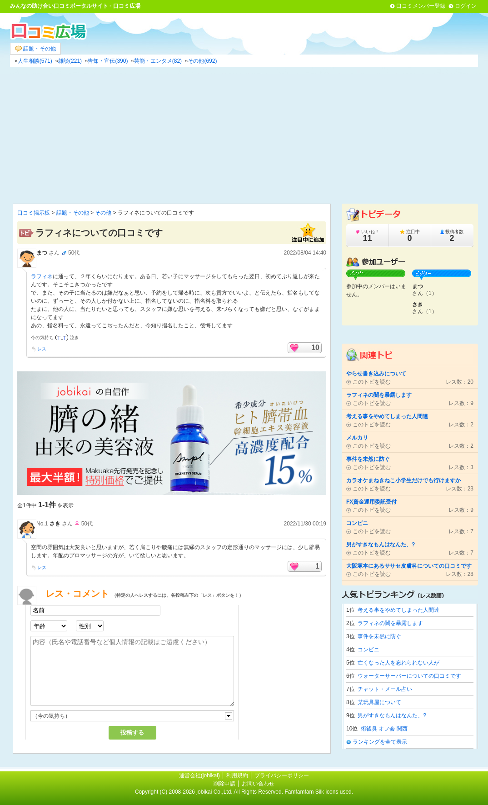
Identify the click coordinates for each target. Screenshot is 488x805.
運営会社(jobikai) (200, 775)
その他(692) (202, 61)
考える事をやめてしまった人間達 (398, 610)
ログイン (466, 6)
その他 (103, 213)
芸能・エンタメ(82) (158, 61)
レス (41, 348)
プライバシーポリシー (281, 775)
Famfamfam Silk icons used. (318, 792)
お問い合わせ (258, 783)
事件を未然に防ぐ (379, 636)
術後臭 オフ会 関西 (384, 728)
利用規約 (237, 775)
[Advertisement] (244, 135)
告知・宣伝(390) (108, 61)
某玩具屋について (379, 702)
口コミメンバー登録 (420, 6)
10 (315, 347)
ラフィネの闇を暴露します (390, 623)
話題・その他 (35, 48)
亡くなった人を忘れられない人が (398, 663)
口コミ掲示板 (33, 213)
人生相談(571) (35, 61)
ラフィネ (42, 276)
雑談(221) (70, 61)
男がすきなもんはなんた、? (392, 715)
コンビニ (368, 649)
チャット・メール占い (385, 689)
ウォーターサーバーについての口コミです (409, 676)
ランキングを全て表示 (380, 742)
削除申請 (224, 783)
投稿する (132, 732)
